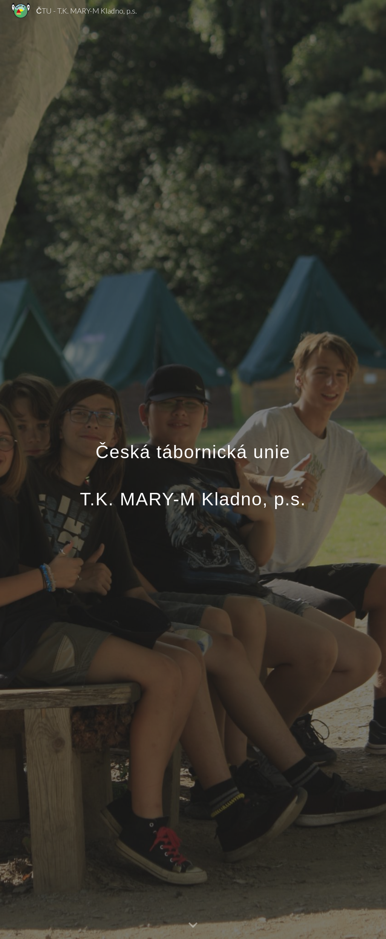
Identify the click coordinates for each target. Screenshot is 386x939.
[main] (193, 469)
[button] (193, 925)
